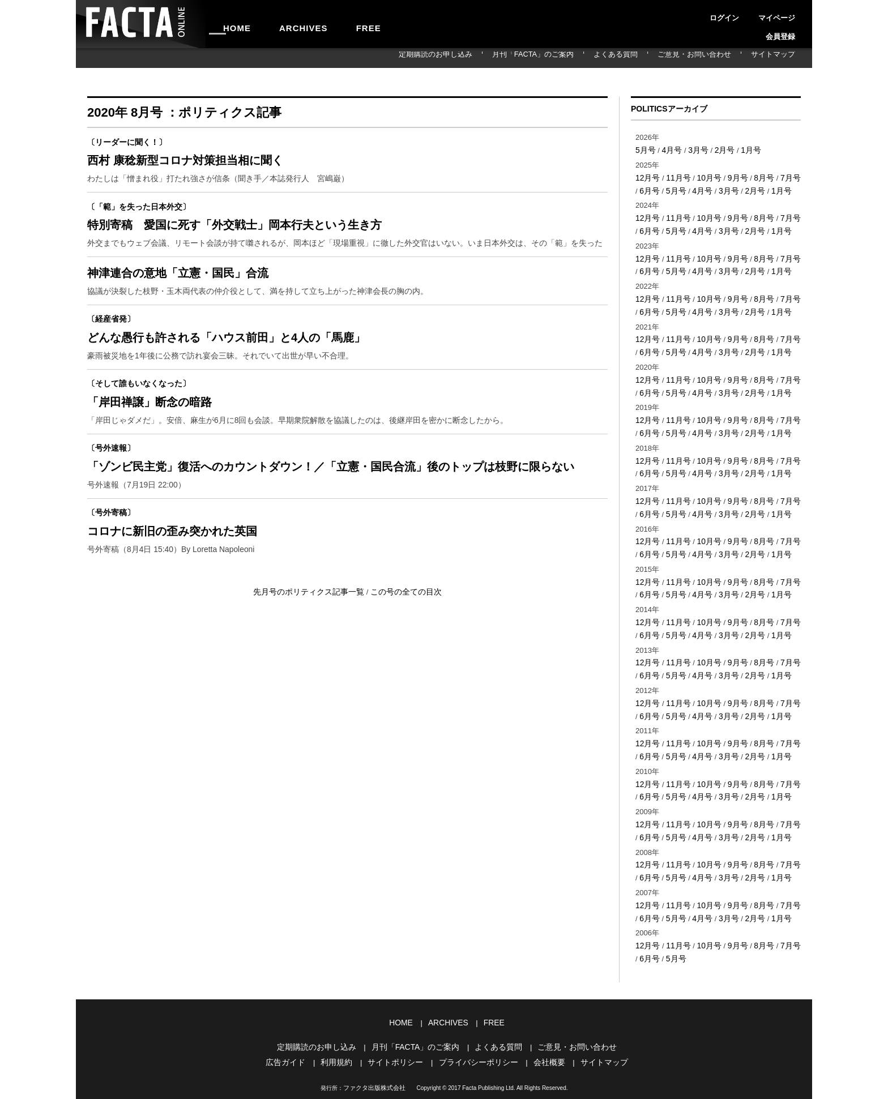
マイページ (749, 14)
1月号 (744, 149)
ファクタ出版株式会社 (374, 1037)
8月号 (757, 176)
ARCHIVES (283, 23)
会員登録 (787, 14)
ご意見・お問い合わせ (718, 58)
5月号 (644, 149)
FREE (334, 23)
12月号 (646, 176)
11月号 (675, 176)
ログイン (710, 14)
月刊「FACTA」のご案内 (588, 58)
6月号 (644, 187)
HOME (230, 23)
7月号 (781, 176)
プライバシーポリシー (477, 1012)
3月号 (694, 149)
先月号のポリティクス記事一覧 (312, 634)
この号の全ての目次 (402, 634)
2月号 (719, 149)
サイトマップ (780, 58)
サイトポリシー (398, 1012)
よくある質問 (654, 58)
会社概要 (543, 1012)
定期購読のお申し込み (507, 58)
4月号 (669, 149)
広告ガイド (294, 1012)
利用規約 (342, 1012)
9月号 (732, 176)
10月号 (705, 176)
